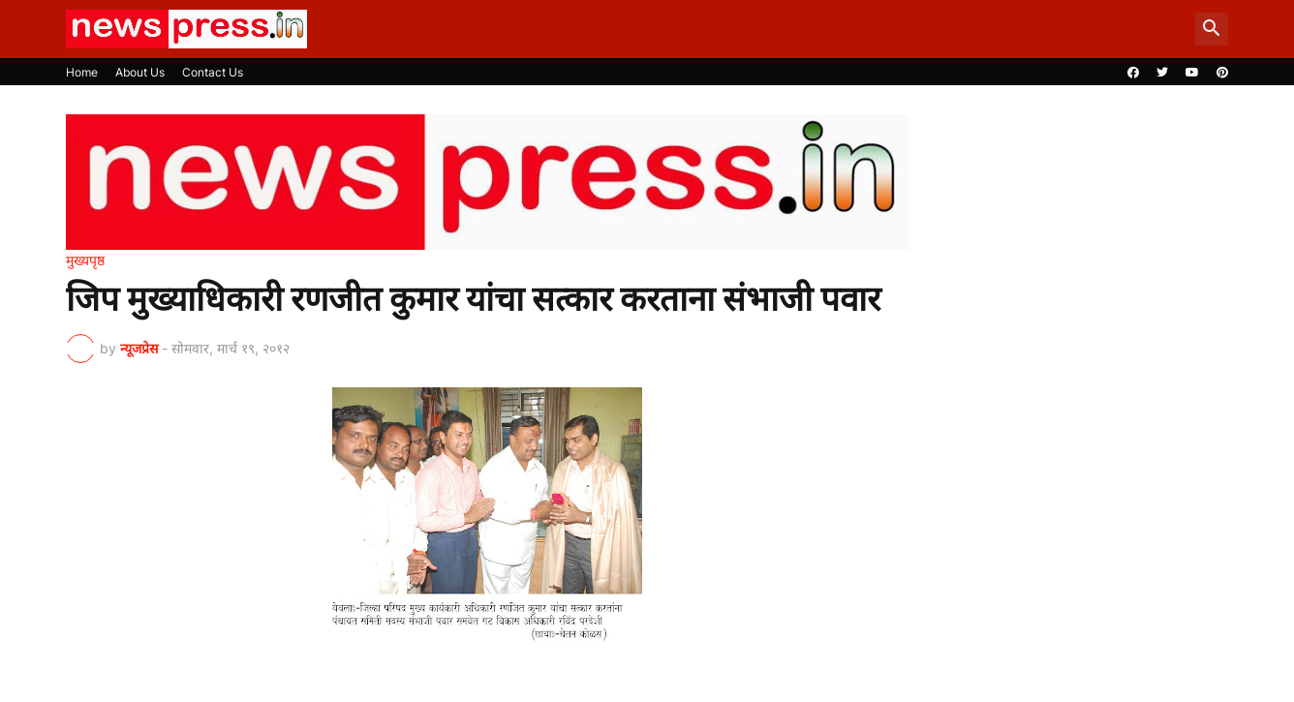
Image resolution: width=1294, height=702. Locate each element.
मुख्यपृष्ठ (85, 260)
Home (82, 72)
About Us (140, 72)
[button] (1211, 29)
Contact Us (212, 72)
